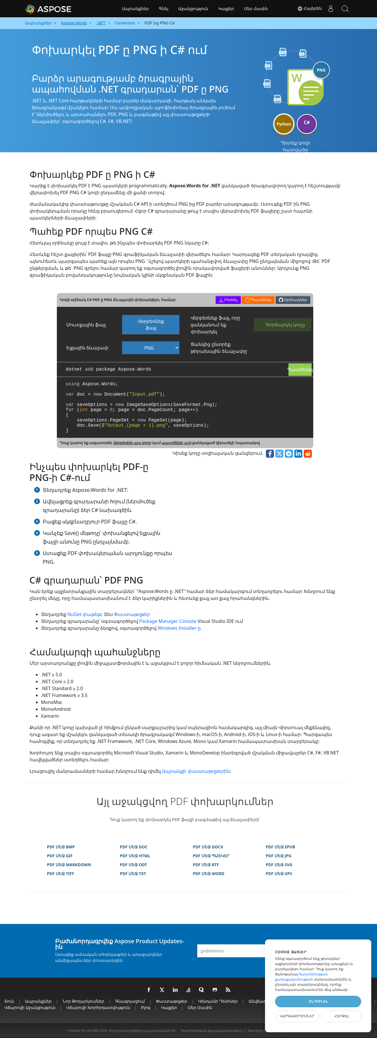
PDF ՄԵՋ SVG (279, 864)
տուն (9, 1001)
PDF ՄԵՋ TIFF (60, 873)
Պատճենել (300, 369)
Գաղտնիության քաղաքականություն (212, 1030)
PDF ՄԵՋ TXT (133, 873)
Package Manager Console (167, 621)
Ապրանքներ (135, 8)
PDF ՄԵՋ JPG (278, 855)
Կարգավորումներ (297, 1016)
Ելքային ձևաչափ (87, 347)
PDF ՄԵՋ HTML (135, 855)
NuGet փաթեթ (84, 614)
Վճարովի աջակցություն (29, 1007)
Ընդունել (318, 1002)
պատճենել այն (176, 442)
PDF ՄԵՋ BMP (61, 847)
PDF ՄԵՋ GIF (60, 855)
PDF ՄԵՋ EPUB (280, 847)
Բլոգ (145, 1007)
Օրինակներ (293, 300)
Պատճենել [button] (258, 300)
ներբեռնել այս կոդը (132, 442)
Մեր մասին (256, 8)
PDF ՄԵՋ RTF (206, 864)
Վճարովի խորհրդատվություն (98, 1007)
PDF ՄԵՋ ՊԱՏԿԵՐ (211, 855)
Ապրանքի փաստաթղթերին (196, 771)
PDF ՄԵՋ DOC (134, 847)
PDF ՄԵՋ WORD (209, 873)
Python (284, 124)
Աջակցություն (193, 8)
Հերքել (342, 1016)
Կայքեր (226, 8)
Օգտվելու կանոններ (265, 1030)
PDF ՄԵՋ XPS (279, 873)
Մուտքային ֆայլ (86, 324)
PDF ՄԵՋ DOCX (208, 847)
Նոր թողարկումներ (84, 1001)
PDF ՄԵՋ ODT (133, 864)
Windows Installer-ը (179, 628)
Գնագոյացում (130, 1001)
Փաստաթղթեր (132, 614)
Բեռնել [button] (228, 300)
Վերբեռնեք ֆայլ (151, 324)
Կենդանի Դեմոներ (218, 1001)
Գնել (163, 8)
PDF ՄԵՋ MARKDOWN (69, 864)
